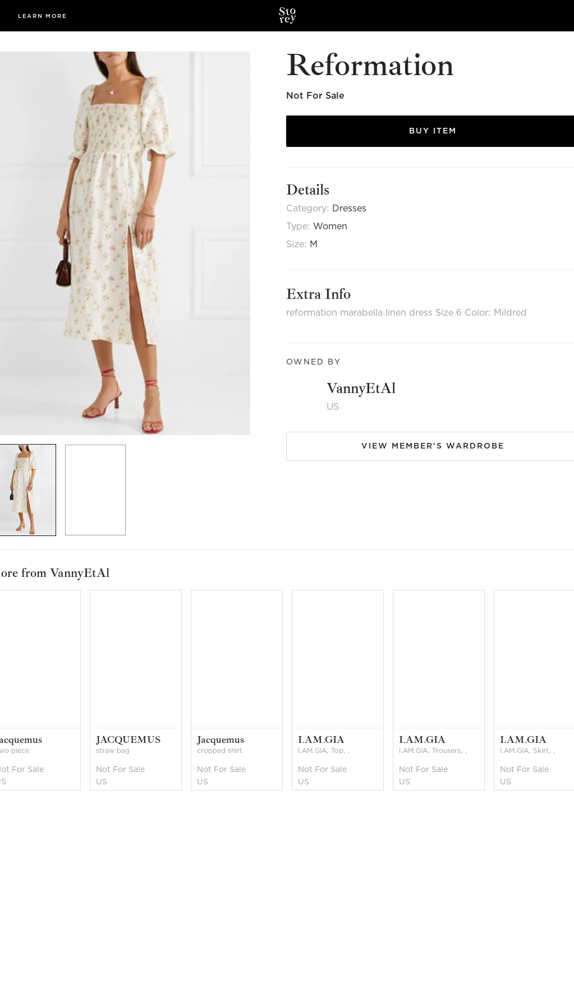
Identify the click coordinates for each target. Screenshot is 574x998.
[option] (100, 490)
